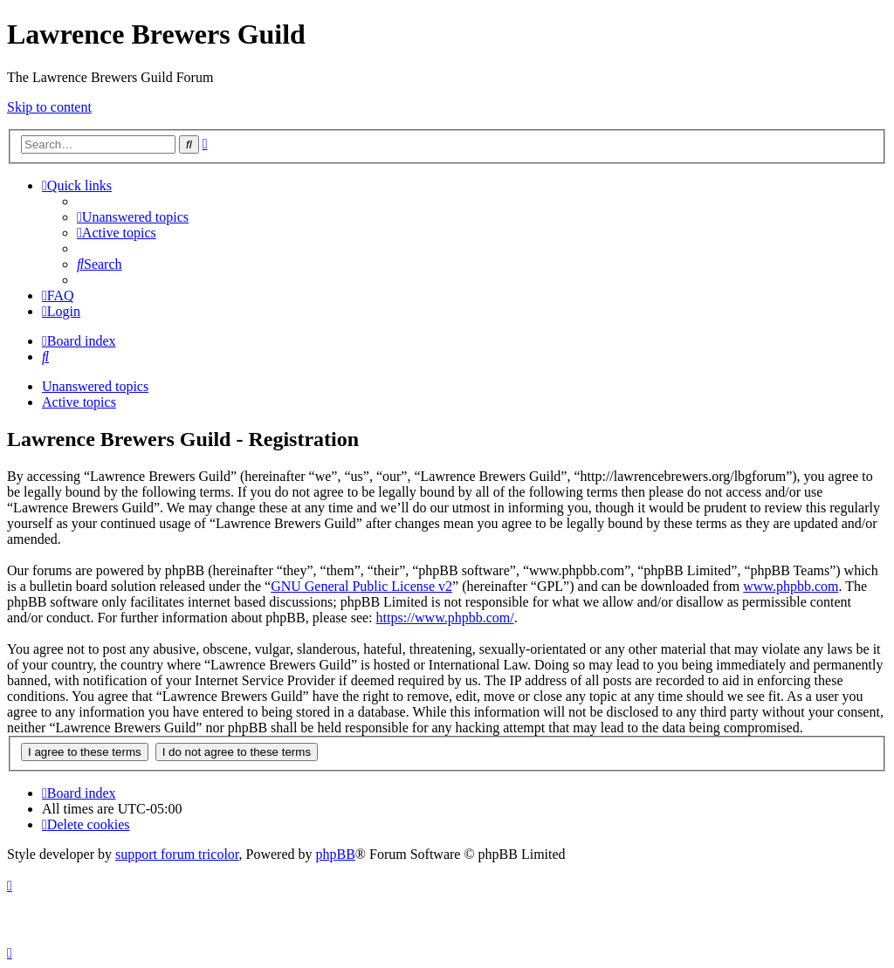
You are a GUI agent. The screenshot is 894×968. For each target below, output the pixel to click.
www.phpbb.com (790, 586)
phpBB (335, 854)
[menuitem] (133, 216)
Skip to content (49, 107)
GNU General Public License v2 (361, 586)
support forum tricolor (177, 854)
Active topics (79, 402)
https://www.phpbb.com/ (445, 617)
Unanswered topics (95, 386)
